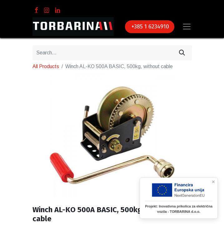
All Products (45, 66)
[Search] (182, 52)
